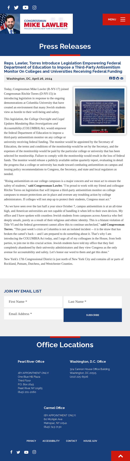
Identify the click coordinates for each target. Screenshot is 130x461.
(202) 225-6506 (79, 376)
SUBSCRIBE (92, 315)
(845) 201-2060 (27, 392)
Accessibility (51, 441)
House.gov (90, 441)
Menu (117, 20)
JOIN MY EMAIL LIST (23, 291)
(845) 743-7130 (52, 426)
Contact (71, 441)
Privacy (31, 441)
